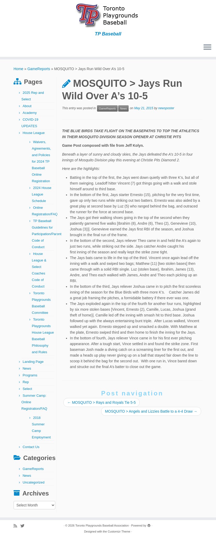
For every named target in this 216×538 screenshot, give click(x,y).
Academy (30, 113)
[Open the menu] (207, 47)
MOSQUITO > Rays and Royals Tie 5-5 (101, 402)
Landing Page (33, 362)
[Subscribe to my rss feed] (17, 526)
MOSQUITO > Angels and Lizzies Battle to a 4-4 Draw (151, 411)
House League (34, 133)
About (27, 106)
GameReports (38, 69)
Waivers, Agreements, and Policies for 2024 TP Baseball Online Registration (41, 161)
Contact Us (31, 447)
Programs (30, 375)
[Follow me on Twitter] (24, 526)
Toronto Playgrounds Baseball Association (102, 525)
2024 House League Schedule (41, 194)
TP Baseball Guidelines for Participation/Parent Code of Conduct (46, 234)
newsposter (166, 108)
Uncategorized (34, 482)
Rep (26, 382)
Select (27, 389)
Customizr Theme (119, 531)
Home (18, 69)
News (27, 368)
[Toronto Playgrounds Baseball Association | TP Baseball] (108, 16)
